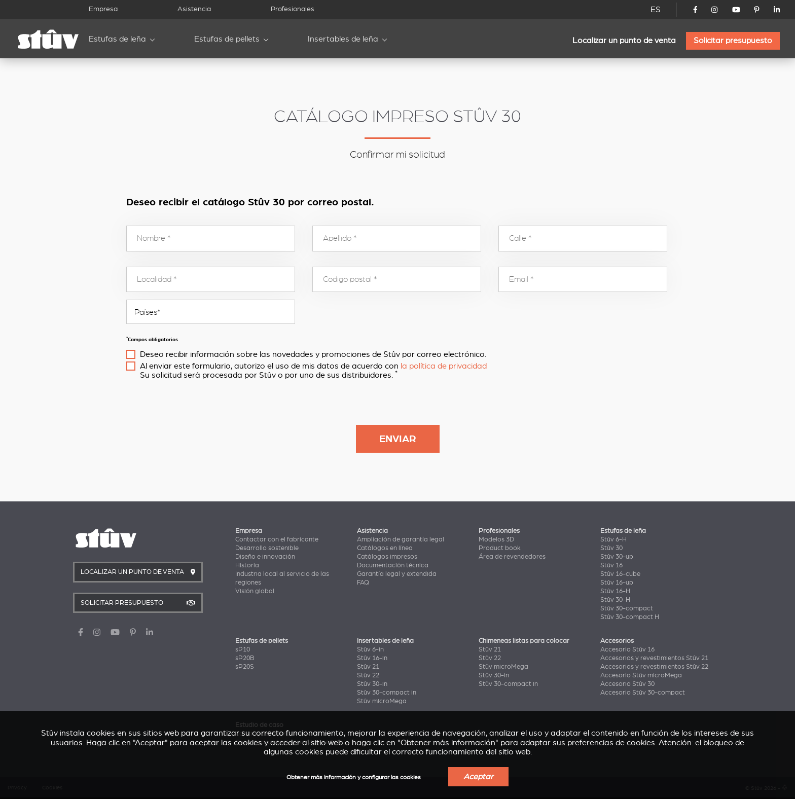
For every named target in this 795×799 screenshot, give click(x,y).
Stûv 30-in (372, 683)
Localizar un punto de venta (624, 40)
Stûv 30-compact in (386, 692)
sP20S (244, 666)
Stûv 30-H (615, 599)
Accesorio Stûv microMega (641, 675)
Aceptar (478, 776)
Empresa (103, 9)
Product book (500, 548)
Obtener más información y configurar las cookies (353, 777)
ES (656, 9)
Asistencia (194, 9)
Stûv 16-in (372, 658)
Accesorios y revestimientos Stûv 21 (654, 658)
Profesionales (292, 9)
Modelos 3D (496, 539)
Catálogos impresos (387, 556)
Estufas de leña (117, 39)
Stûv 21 (368, 666)
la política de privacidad (444, 366)
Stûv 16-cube (620, 573)
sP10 (242, 649)
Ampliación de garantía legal (400, 539)
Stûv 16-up (616, 582)
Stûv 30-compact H (629, 617)
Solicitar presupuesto (733, 40)
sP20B (245, 658)
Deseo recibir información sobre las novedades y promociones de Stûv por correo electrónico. (313, 354)
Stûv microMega (382, 701)
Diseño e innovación (265, 556)
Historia (247, 565)
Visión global (254, 591)
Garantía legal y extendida (397, 573)
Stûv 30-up (616, 556)
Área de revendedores (512, 556)
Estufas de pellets (227, 39)
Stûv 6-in (370, 649)
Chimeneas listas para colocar (524, 640)
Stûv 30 (611, 548)
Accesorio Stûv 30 (627, 683)
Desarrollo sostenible (267, 548)
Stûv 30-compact (626, 608)
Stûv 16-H (615, 591)
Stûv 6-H (613, 539)
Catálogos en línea (385, 548)
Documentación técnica (392, 565)
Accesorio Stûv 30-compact (642, 692)
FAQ (363, 582)
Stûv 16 (611, 565)
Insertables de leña (343, 39)
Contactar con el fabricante (276, 539)
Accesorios (617, 640)
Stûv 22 (368, 675)
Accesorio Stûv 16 (627, 649)
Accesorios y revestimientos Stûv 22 (654, 666)
